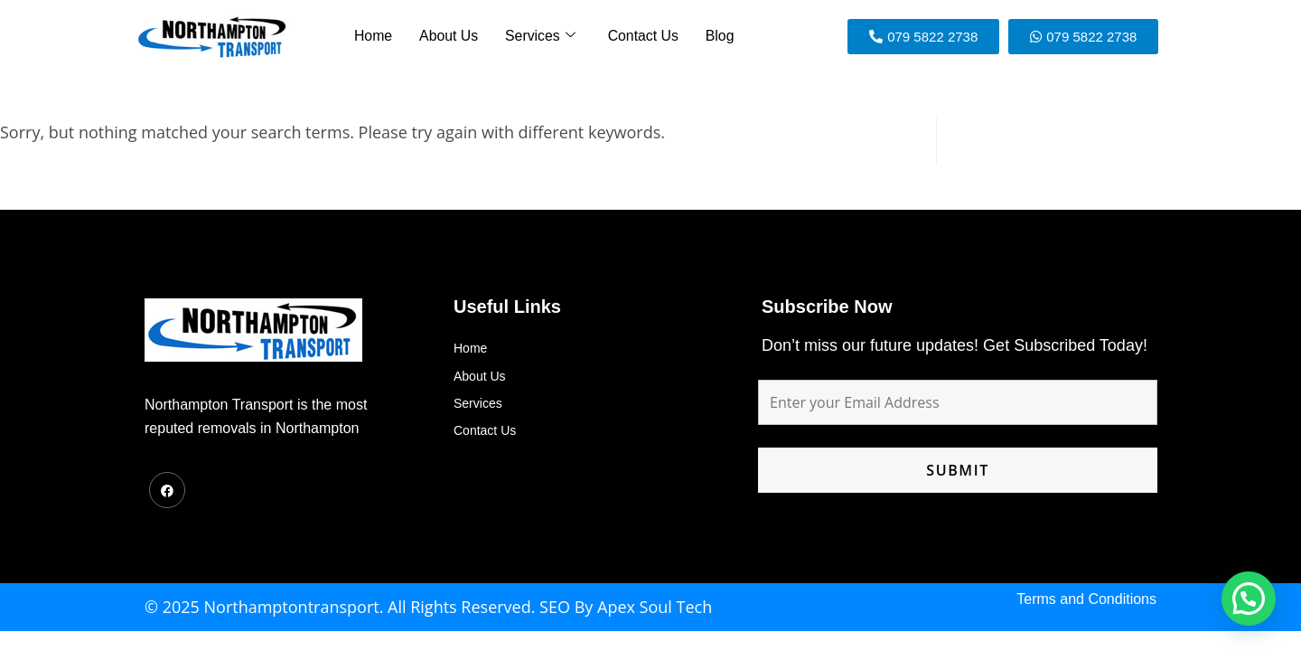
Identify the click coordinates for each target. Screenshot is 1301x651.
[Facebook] (167, 490)
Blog (713, 36)
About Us (452, 36)
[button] (1248, 598)
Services (541, 36)
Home (378, 36)
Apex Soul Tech (654, 607)
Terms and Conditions (1086, 599)
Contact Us (639, 36)
